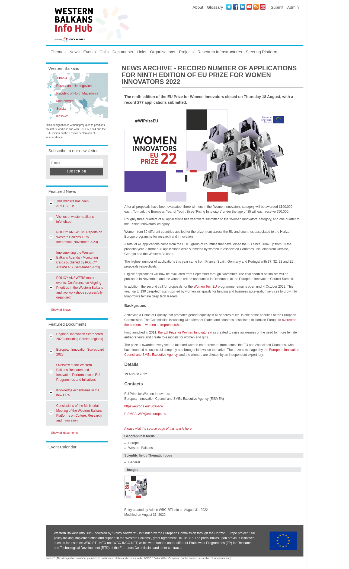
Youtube (249, 7)
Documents (122, 51)
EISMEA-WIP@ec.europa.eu (145, 414)
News (74, 51)
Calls (104, 51)
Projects (186, 51)
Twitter (229, 7)
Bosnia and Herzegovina (74, 86)
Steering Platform (261, 51)
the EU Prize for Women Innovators (183, 332)
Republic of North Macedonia (77, 93)
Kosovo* (62, 116)
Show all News (61, 309)
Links (141, 51)
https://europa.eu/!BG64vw (143, 406)
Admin (293, 7)
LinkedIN (242, 7)
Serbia (61, 109)
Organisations (162, 51)
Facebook (235, 7)
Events (89, 51)
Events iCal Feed (262, 7)
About (198, 7)
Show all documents (64, 432)
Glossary (215, 7)
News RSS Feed (256, 7)
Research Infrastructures (219, 51)
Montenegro (65, 101)
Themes (58, 51)
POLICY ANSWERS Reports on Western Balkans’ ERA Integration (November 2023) (79, 237)
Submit (277, 7)
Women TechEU (205, 286)
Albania (61, 78)
